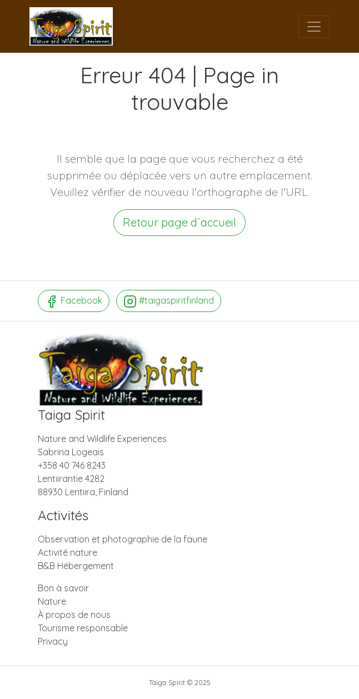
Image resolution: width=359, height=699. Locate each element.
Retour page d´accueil (179, 222)
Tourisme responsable (83, 627)
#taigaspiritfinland (168, 301)
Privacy (53, 641)
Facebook (73, 301)
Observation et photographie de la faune (122, 539)
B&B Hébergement (76, 565)
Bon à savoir (63, 588)
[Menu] (314, 27)
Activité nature (67, 552)
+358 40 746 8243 (72, 465)
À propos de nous (74, 614)
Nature (52, 601)
